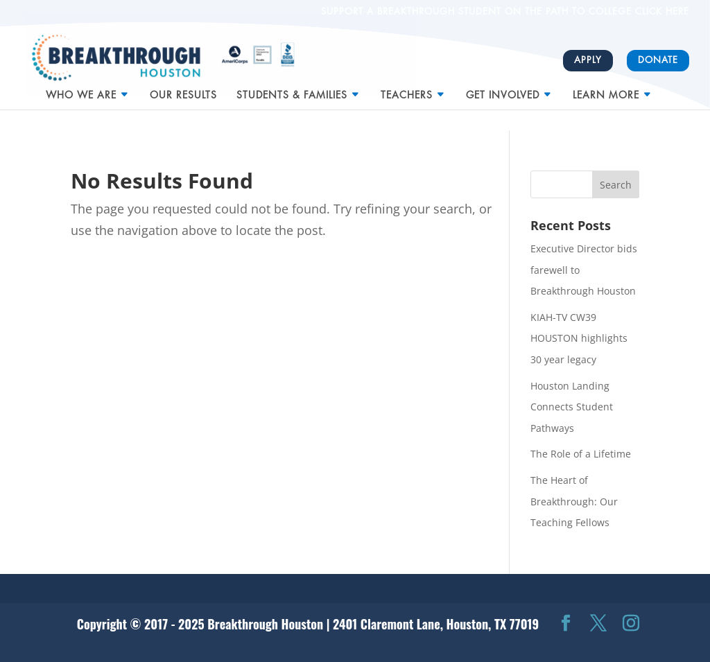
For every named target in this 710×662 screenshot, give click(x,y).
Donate (658, 59)
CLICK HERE (660, 11)
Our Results (183, 89)
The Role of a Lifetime (580, 453)
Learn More (606, 89)
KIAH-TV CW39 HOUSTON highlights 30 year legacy (578, 338)
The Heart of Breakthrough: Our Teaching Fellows (574, 501)
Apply (588, 59)
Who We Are (81, 89)
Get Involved (502, 89)
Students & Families (291, 89)
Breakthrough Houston (265, 624)
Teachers (407, 89)
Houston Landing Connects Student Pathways (571, 407)
